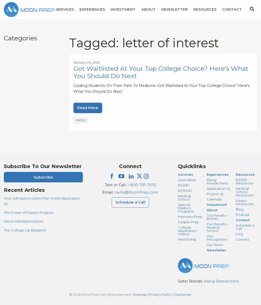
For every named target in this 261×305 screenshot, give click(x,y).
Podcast (243, 215)
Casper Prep (188, 222)
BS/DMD (185, 191)
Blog (240, 209)
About (212, 210)
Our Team (215, 245)
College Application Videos (187, 230)
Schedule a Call (245, 227)
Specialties (187, 180)
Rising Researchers (217, 181)
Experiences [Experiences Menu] (92, 9)
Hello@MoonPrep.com (136, 192)
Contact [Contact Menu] (232, 9)
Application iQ (218, 188)
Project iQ (215, 194)
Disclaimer (183, 294)
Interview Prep (190, 217)
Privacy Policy (160, 294)
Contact (243, 220)
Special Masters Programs (186, 208)
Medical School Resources (244, 191)
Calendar (214, 199)
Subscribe (43, 177)
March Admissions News (23, 221)
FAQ (239, 234)
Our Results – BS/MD (217, 217)
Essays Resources (244, 202)
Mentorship (187, 239)
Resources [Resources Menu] (204, 9)
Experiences (218, 174)
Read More (87, 107)
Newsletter (174, 9)
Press (80, 120)
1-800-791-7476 (141, 185)
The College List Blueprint (25, 230)
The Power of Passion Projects (29, 212)
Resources (245, 174)
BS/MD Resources (244, 181)
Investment (123, 9)
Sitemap (140, 294)
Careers (242, 239)
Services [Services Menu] (65, 9)
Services (185, 174)
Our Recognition (217, 237)
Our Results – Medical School (217, 227)
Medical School (184, 197)
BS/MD (183, 185)
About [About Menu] (148, 9)
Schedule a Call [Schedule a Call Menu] (130, 202)
